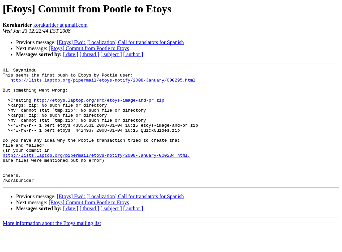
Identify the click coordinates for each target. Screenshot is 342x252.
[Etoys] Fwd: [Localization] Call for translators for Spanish (120, 42)
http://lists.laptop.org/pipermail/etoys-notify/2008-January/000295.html (102, 83)
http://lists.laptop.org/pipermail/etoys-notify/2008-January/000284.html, (96, 173)
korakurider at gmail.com (60, 25)
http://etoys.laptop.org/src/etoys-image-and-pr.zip (99, 107)
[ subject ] (111, 54)
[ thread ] (89, 54)
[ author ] (133, 54)
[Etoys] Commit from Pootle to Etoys (89, 48)
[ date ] (70, 54)
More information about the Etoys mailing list (52, 246)
